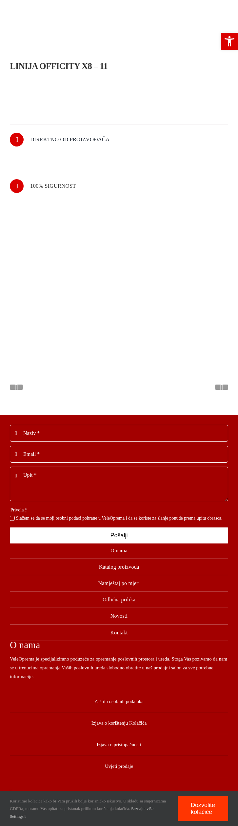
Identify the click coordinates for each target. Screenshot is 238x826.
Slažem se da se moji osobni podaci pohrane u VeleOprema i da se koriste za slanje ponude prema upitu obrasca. (119, 518)
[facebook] (10, 791)
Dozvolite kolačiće (203, 808)
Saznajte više (142, 808)
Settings (18, 816)
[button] (229, 41)
